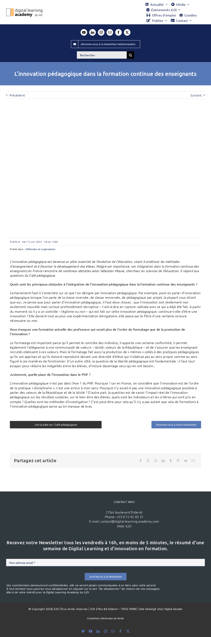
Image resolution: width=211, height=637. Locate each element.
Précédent (17, 95)
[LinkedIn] (163, 460)
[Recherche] (130, 55)
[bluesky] (83, 631)
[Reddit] (155, 460)
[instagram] (101, 32)
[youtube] (84, 32)
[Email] (193, 460)
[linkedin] (92, 32)
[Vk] (185, 460)
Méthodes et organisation (40, 249)
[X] (148, 460)
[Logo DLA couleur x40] (24, 10)
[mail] (110, 32)
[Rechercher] (102, 55)
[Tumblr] (170, 460)
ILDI (128, 526)
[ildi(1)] (54, 503)
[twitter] (127, 32)
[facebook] (118, 32)
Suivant (196, 95)
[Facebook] (140, 460)
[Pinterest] (178, 460)
